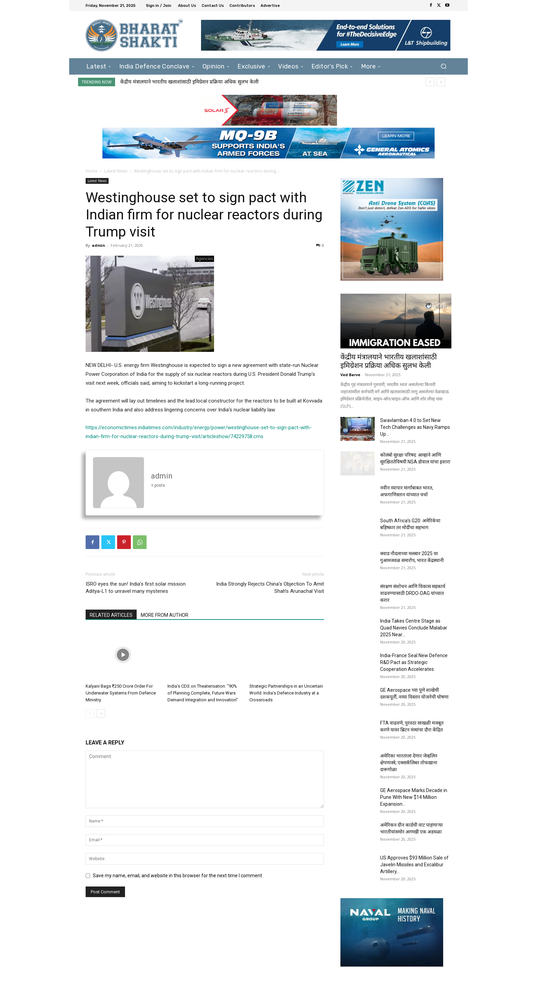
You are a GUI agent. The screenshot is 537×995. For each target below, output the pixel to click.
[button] (443, 66)
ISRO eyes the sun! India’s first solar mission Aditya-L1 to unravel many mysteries (136, 587)
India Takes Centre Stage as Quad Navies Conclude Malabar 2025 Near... (413, 627)
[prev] (430, 82)
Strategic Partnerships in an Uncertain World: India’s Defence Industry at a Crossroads (286, 693)
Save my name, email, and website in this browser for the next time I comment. (178, 875)
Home (92, 171)
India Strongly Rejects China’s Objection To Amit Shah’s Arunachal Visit (270, 587)
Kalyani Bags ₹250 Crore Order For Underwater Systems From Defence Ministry (121, 693)
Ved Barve (350, 374)
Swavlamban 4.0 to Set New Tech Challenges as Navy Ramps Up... (415, 427)
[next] (441, 82)
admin (98, 245)
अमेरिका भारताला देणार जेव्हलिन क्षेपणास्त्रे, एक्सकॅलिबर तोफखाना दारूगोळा (408, 762)
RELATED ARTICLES (111, 615)
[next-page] (101, 713)
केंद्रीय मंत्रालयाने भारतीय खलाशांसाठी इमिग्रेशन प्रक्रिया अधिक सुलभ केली (189, 82)
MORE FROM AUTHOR (164, 615)
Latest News (115, 171)
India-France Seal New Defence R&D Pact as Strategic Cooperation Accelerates (414, 662)
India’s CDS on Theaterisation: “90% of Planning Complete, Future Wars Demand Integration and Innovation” (202, 693)
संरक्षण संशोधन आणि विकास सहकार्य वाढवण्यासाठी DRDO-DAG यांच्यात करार (412, 593)
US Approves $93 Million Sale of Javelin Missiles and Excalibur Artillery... (414, 864)
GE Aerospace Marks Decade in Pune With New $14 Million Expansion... (413, 797)
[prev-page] (90, 713)
